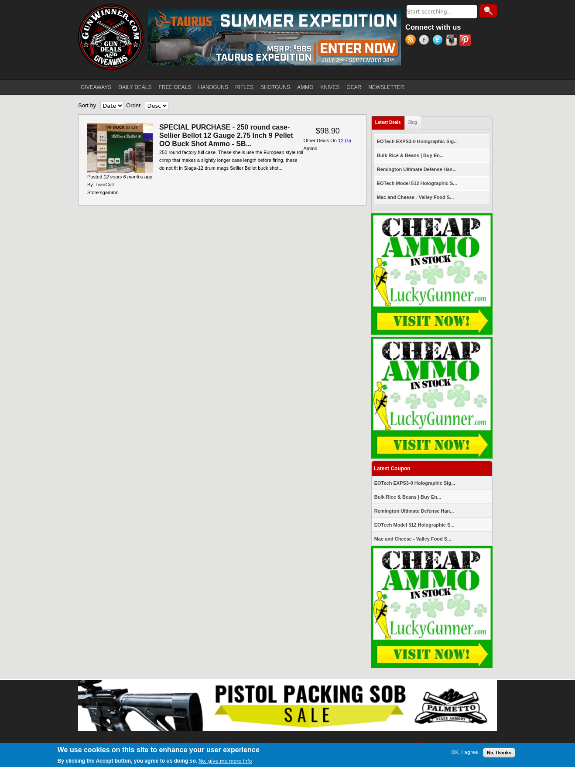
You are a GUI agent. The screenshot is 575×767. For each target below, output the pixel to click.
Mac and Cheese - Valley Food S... (415, 197)
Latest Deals (390, 120)
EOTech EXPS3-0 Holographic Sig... (417, 141)
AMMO (305, 87)
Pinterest (466, 41)
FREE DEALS (175, 87)
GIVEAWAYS (96, 87)
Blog (412, 122)
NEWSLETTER (386, 87)
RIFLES (244, 87)
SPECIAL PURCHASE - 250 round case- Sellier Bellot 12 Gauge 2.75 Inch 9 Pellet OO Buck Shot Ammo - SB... (226, 135)
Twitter (439, 41)
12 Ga (344, 140)
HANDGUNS (213, 87)
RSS (412, 41)
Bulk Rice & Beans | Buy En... (410, 155)
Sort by (87, 105)
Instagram (452, 41)
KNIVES (329, 87)
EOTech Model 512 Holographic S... (417, 183)
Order (133, 105)
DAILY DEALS (134, 87)
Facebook (425, 41)
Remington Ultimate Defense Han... (417, 169)
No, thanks (499, 752)
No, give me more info (225, 761)
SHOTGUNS (275, 87)
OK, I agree (465, 752)
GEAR (353, 87)
